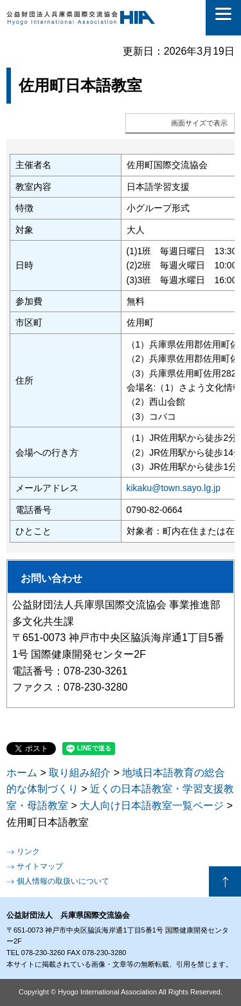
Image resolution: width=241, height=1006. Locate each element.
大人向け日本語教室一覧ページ (152, 805)
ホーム (21, 772)
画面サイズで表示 (199, 123)
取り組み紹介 (80, 772)
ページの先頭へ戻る (225, 881)
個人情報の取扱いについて (63, 881)
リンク (28, 851)
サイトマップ (40, 866)
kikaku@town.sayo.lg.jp (174, 488)
